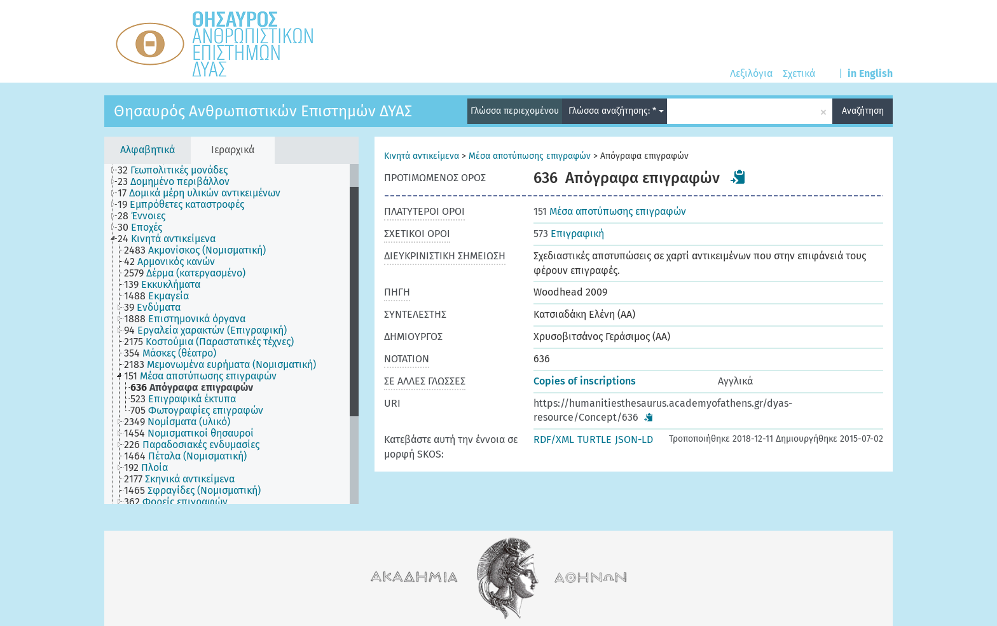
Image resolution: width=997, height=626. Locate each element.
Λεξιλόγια (751, 73)
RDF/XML (553, 439)
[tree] (231, 334)
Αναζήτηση (863, 110)
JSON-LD (634, 439)
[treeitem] (178, 170)
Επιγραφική (568, 234)
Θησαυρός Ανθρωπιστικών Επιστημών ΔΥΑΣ (263, 111)
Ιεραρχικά (232, 150)
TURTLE (594, 439)
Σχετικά (799, 73)
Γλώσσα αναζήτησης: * (616, 110)
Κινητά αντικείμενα (421, 156)
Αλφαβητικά (147, 150)
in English (870, 73)
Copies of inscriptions (584, 381)
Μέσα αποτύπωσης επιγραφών (530, 156)
